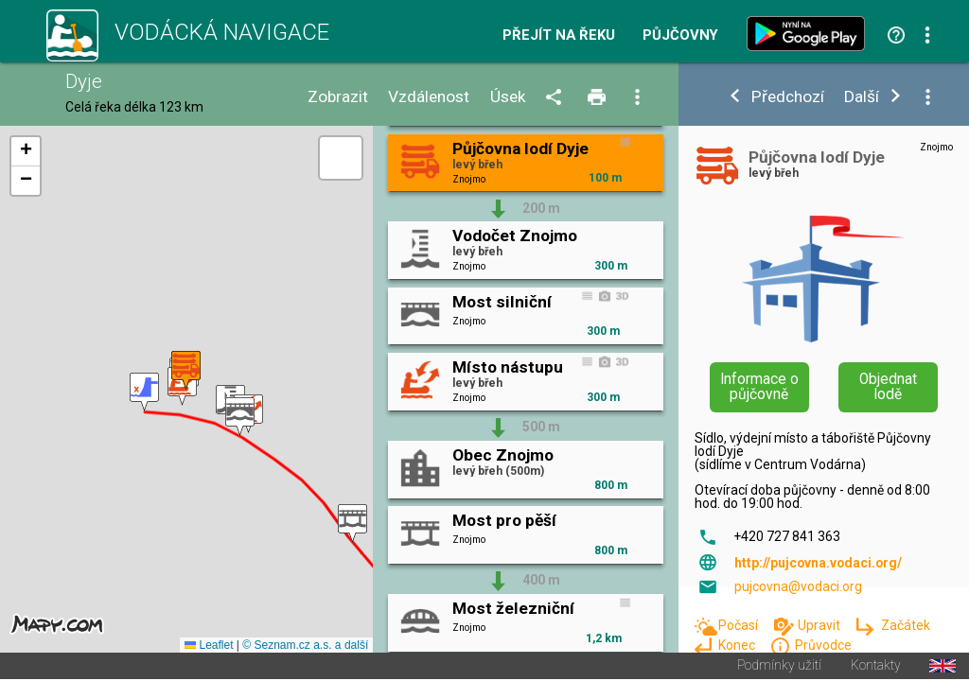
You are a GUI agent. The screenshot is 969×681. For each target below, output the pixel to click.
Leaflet (209, 647)
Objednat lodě (888, 387)
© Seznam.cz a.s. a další (305, 647)
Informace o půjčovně (759, 387)
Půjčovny (680, 35)
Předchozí (787, 97)
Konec (738, 645)
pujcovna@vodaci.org (798, 586)
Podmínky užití (779, 667)
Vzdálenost (428, 97)
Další (861, 97)
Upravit (820, 625)
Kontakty (876, 667)
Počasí (739, 625)
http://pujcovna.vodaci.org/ (818, 562)
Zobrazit (338, 97)
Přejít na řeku (558, 35)
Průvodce (823, 645)
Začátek (905, 625)
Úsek (508, 97)
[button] (144, 393)
